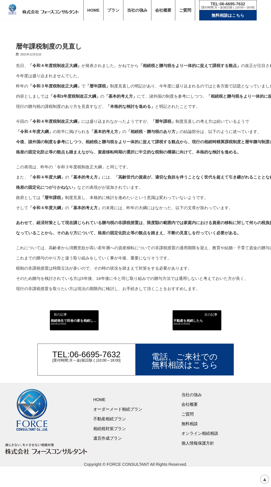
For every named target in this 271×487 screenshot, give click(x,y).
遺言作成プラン (107, 462)
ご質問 (187, 438)
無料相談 (189, 447)
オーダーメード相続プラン (117, 433)
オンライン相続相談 (199, 457)
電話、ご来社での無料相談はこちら (185, 384)
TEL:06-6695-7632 (227, 5)
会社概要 (189, 428)
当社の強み (191, 418)
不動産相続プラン (109, 442)
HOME (99, 423)
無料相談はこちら (227, 15)
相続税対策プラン (109, 452)
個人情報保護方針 (197, 467)
